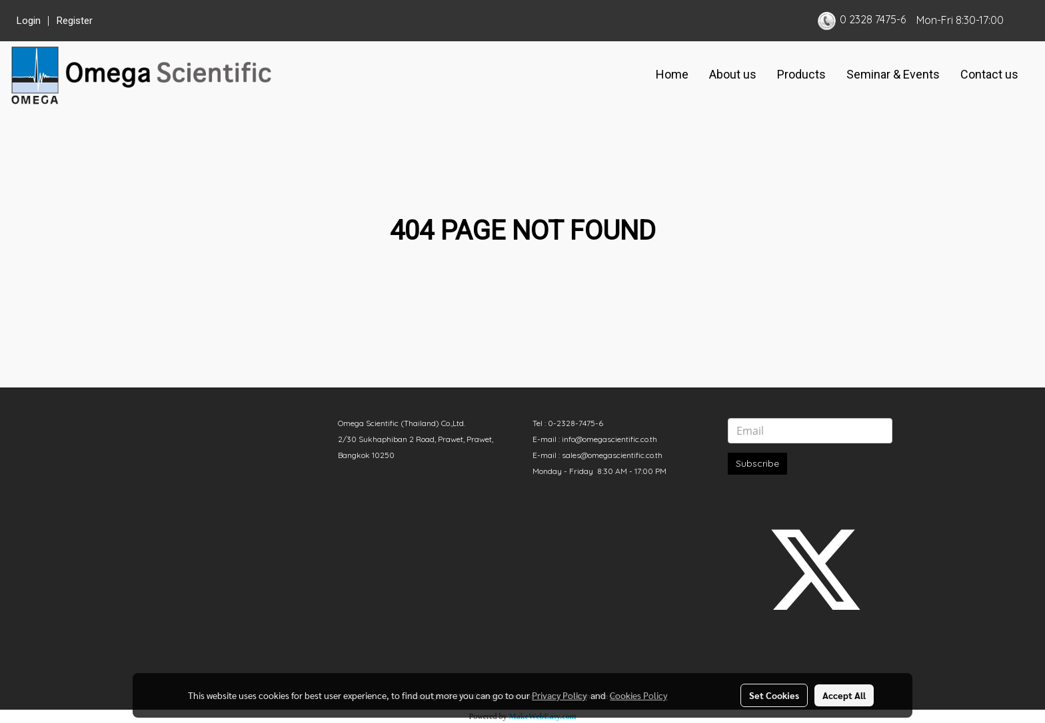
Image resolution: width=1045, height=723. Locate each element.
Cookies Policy (638, 695)
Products (801, 74)
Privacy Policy (559, 695)
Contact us (989, 74)
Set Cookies (774, 695)
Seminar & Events (893, 74)
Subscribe (757, 463)
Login (29, 21)
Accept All (844, 695)
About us (732, 74)
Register (75, 21)
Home (672, 74)
